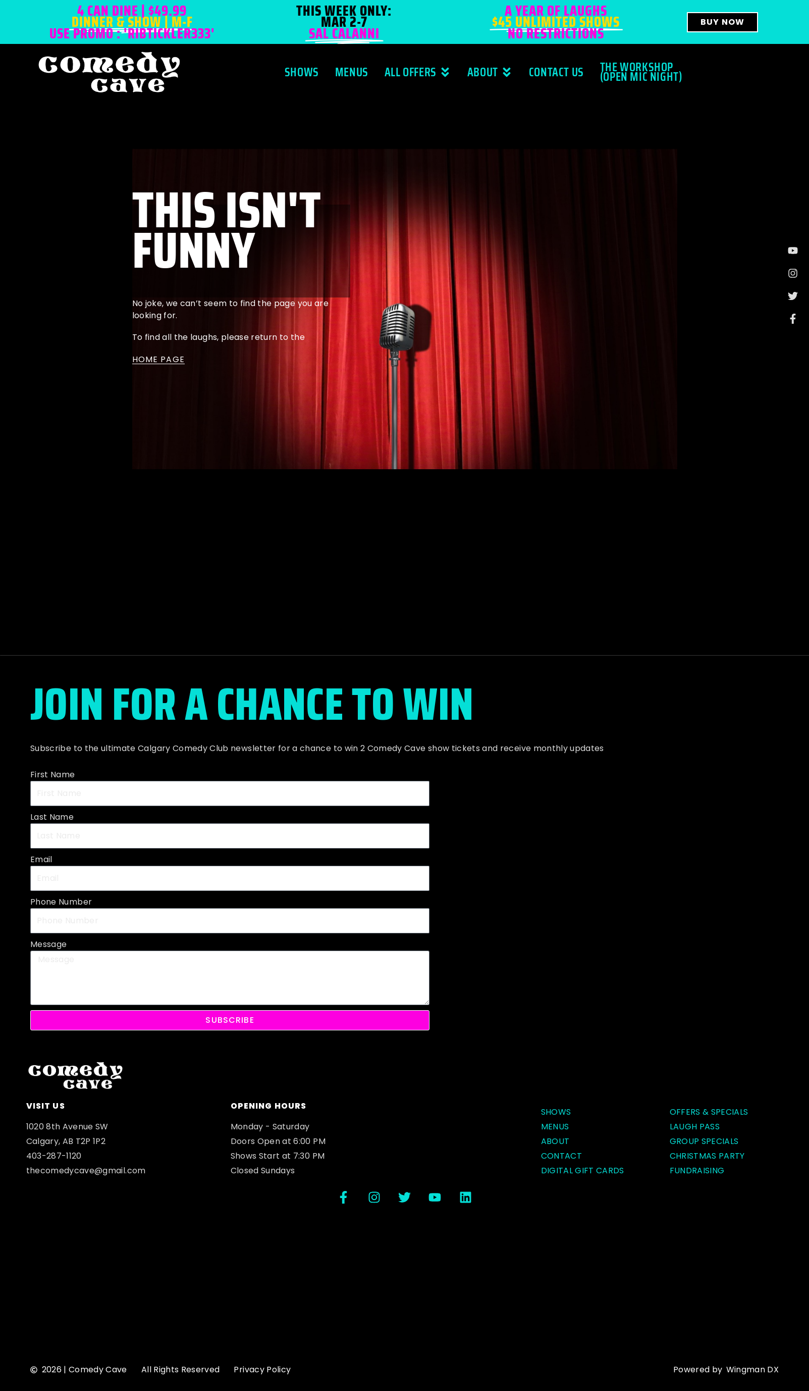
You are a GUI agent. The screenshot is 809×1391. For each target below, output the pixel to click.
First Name (52, 774)
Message (48, 944)
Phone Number (61, 902)
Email (41, 859)
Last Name (52, 817)
